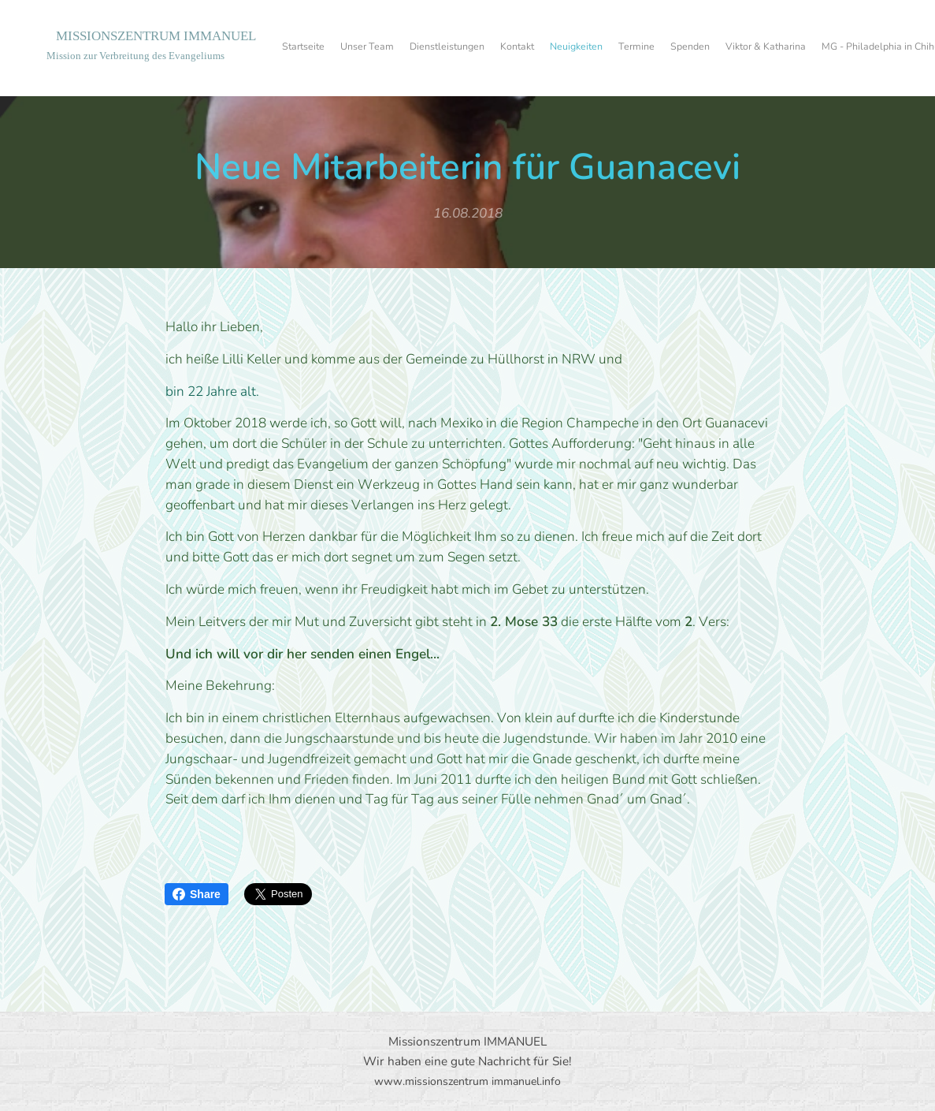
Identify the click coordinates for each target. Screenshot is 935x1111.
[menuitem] (671, 48)
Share (197, 894)
